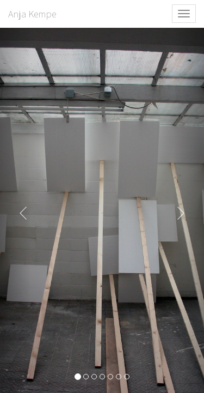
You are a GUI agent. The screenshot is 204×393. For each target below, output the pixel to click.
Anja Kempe (32, 13)
